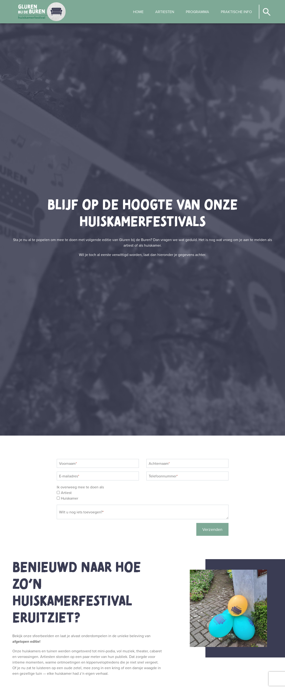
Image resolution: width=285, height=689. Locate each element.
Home (138, 11)
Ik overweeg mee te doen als (80, 487)
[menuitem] (138, 11)
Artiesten (164, 11)
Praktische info (236, 11)
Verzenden (212, 529)
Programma (197, 11)
